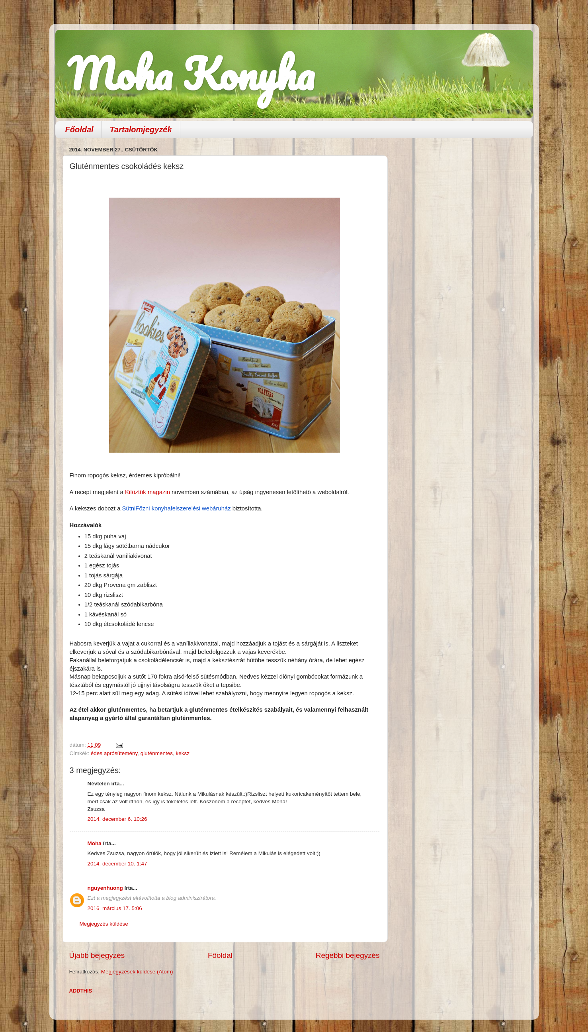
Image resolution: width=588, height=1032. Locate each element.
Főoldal (79, 129)
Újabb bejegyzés (97, 955)
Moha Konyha (190, 73)
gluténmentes (157, 753)
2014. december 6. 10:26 (117, 819)
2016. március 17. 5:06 (115, 908)
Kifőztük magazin (148, 492)
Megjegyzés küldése (104, 924)
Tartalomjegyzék (141, 129)
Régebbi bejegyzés (348, 955)
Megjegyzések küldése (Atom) (137, 972)
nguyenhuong (105, 888)
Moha (95, 843)
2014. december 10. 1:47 (117, 864)
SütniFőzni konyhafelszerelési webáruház (177, 508)
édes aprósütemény (114, 753)
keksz (182, 753)
